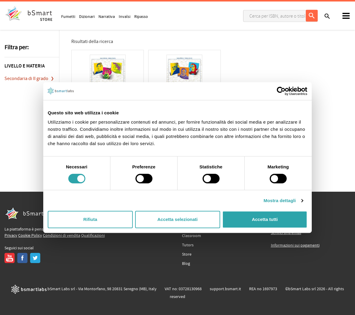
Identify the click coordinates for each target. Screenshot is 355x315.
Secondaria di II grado (26, 79)
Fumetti (68, 16)
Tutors (188, 245)
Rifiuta (90, 219)
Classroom (191, 236)
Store (187, 254)
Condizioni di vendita (61, 235)
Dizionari (87, 16)
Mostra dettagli (279, 200)
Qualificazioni (93, 235)
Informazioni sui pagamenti (295, 245)
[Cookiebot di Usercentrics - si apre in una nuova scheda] (281, 91)
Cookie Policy (30, 235)
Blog (186, 263)
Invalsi (124, 16)
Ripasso (141, 16)
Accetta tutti (265, 219)
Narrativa (106, 16)
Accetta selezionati (177, 219)
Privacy (10, 235)
